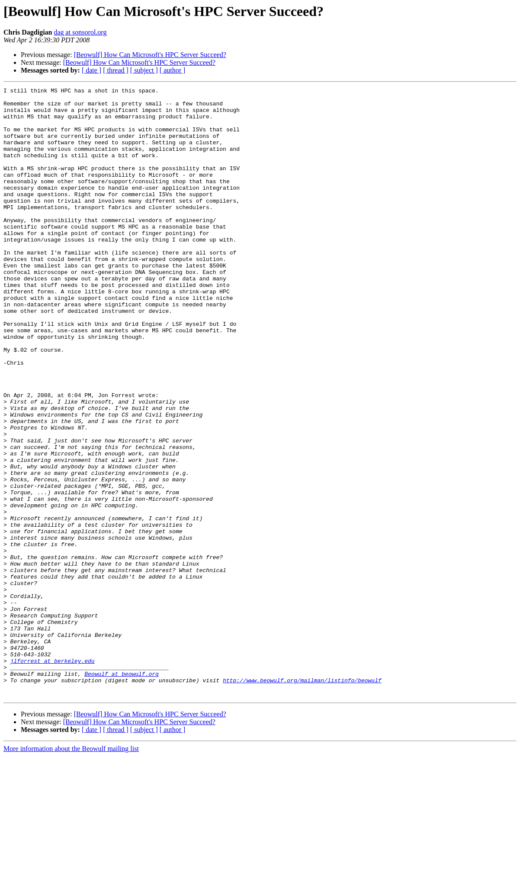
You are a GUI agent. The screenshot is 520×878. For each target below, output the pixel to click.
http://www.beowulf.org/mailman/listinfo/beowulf (302, 799)
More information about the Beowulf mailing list (71, 870)
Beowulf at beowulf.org (121, 791)
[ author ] (173, 70)
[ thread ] (115, 70)
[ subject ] (144, 70)
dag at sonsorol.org (80, 32)
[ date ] (91, 70)
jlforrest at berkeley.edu (52, 776)
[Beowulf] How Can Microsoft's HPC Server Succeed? (150, 54)
